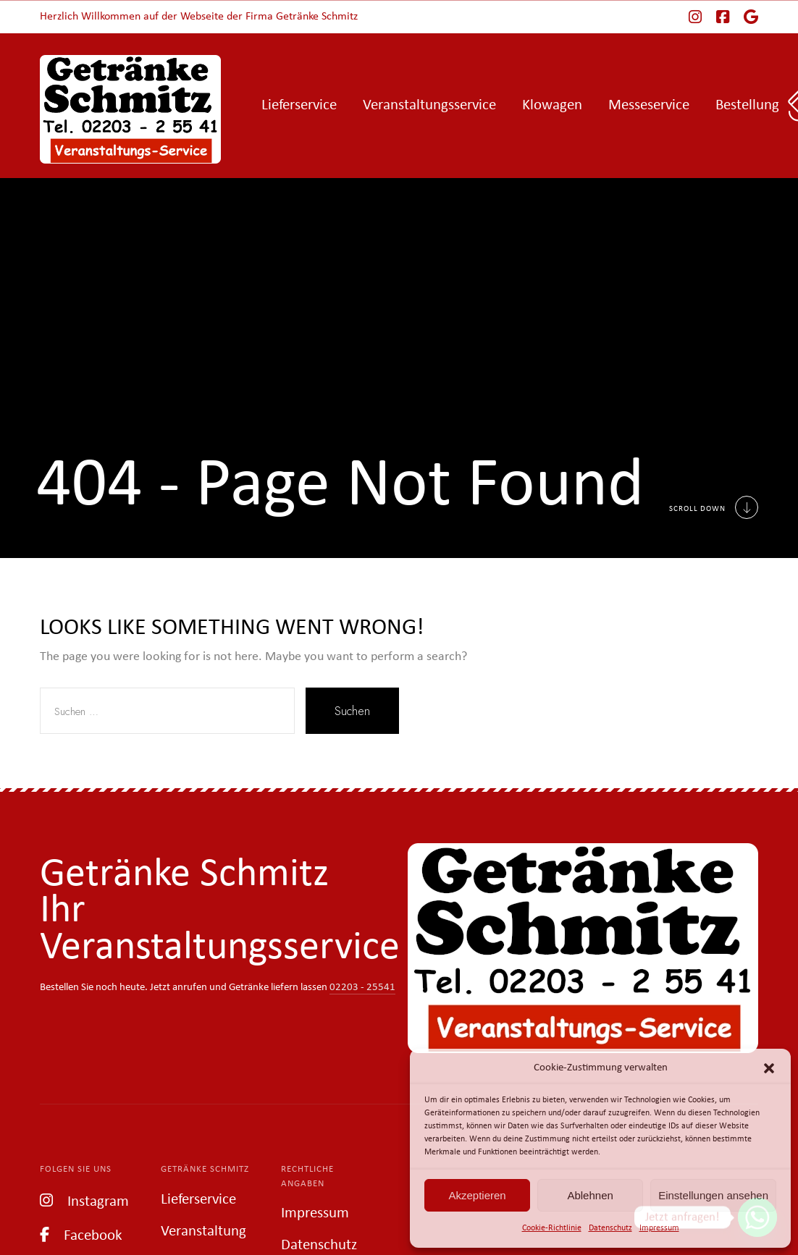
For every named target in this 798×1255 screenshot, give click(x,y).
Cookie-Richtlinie (551, 1228)
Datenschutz (610, 1228)
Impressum (659, 1228)
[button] (769, 1068)
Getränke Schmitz (205, 1169)
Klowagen (552, 105)
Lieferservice (299, 105)
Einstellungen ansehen (713, 1195)
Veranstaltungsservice (429, 105)
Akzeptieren (476, 1195)
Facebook (81, 1234)
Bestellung (747, 105)
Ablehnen (590, 1195)
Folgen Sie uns (76, 1169)
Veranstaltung (203, 1231)
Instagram (84, 1200)
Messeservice (648, 105)
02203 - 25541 (362, 987)
